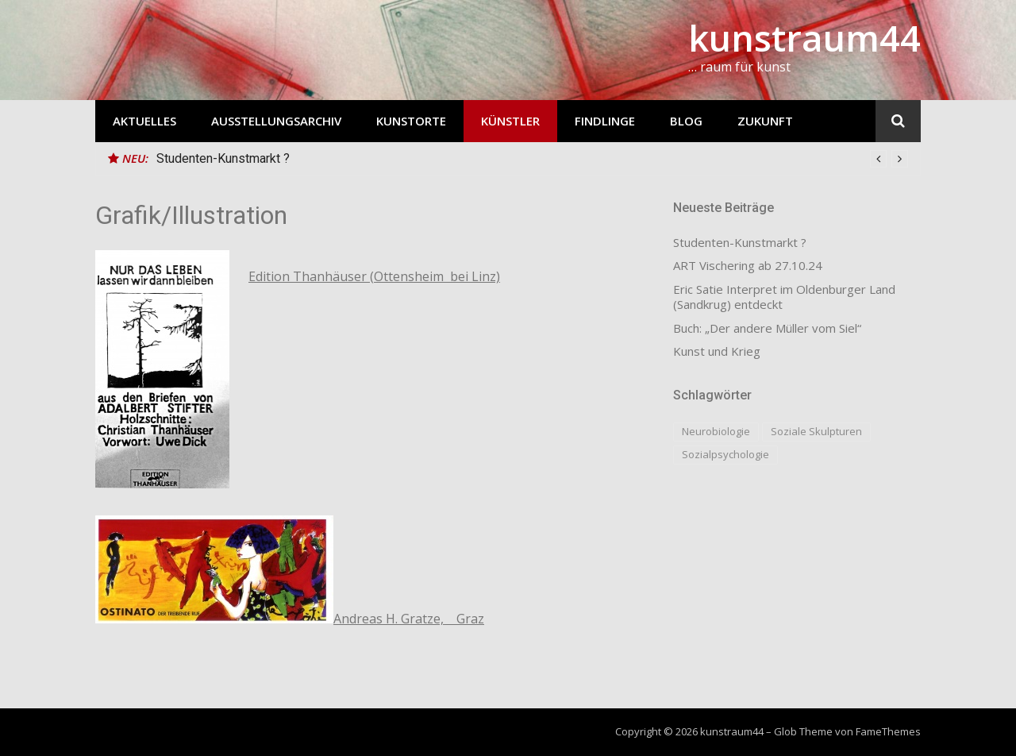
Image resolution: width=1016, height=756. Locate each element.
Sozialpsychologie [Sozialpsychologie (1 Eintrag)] (725, 454)
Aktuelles (144, 121)
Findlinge (605, 121)
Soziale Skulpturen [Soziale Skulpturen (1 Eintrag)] (816, 431)
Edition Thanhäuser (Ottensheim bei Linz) (374, 276)
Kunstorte (411, 121)
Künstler (510, 121)
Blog (686, 121)
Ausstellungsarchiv (276, 121)
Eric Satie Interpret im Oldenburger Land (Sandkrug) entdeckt (784, 297)
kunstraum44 (804, 38)
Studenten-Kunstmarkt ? (223, 158)
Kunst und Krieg (716, 351)
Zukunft (765, 121)
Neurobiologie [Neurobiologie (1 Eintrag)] (716, 431)
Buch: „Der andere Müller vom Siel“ (767, 328)
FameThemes (888, 731)
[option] (532, 159)
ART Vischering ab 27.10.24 (747, 265)
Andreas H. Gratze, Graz (408, 618)
